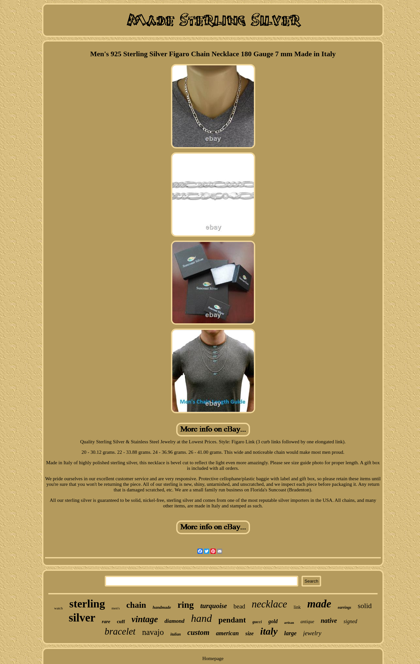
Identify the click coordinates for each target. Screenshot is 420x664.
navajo (153, 632)
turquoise (213, 606)
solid (365, 606)
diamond (174, 621)
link (297, 607)
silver (82, 617)
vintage (145, 619)
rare (106, 621)
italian (175, 634)
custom (198, 632)
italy (268, 631)
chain (136, 605)
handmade (162, 607)
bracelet (119, 631)
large (290, 633)
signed (350, 621)
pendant (232, 620)
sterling (87, 604)
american (227, 633)
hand (201, 618)
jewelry (312, 633)
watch (58, 608)
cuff (121, 621)
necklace (269, 604)
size (249, 633)
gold (272, 621)
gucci (257, 621)
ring (186, 605)
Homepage (213, 658)
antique (307, 621)
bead (239, 606)
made (319, 604)
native (329, 620)
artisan (289, 622)
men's (116, 608)
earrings (344, 607)
